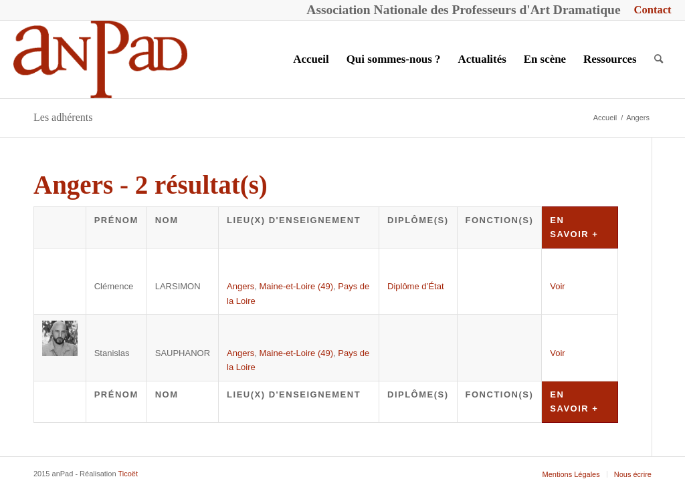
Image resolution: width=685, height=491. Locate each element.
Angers (240, 286)
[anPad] (100, 59)
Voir (557, 286)
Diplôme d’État (415, 286)
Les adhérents (62, 117)
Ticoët (128, 474)
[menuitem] (649, 10)
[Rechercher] (659, 59)
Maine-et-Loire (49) (297, 286)
